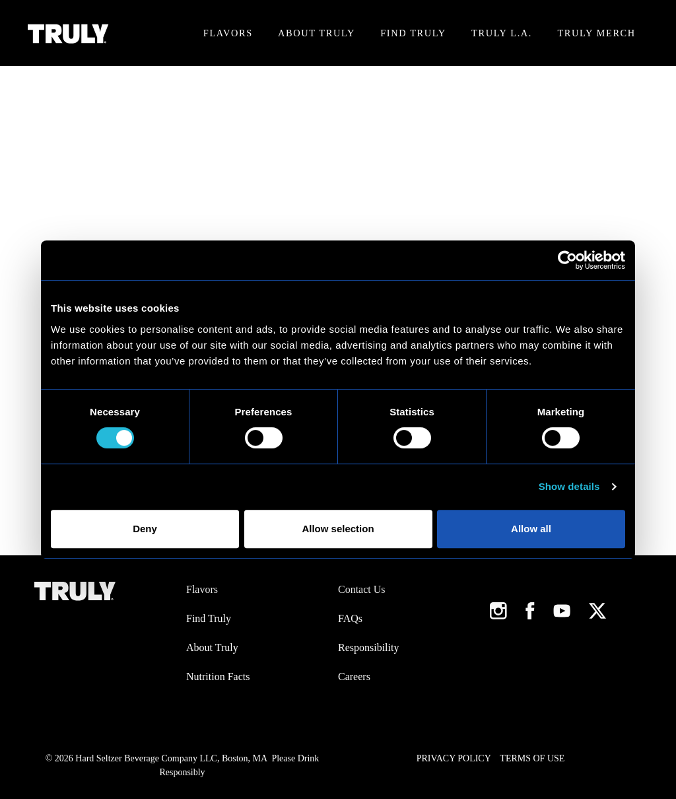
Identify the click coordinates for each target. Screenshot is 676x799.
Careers (354, 676)
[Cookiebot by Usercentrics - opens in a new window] (567, 260)
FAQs (350, 618)
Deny (145, 528)
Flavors (228, 33)
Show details (569, 486)
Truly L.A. (501, 33)
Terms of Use (532, 758)
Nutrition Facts (218, 676)
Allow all (531, 528)
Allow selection (338, 528)
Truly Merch (596, 33)
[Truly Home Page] (68, 33)
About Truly (316, 33)
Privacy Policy (454, 758)
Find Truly (413, 33)
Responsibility (368, 647)
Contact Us (362, 589)
